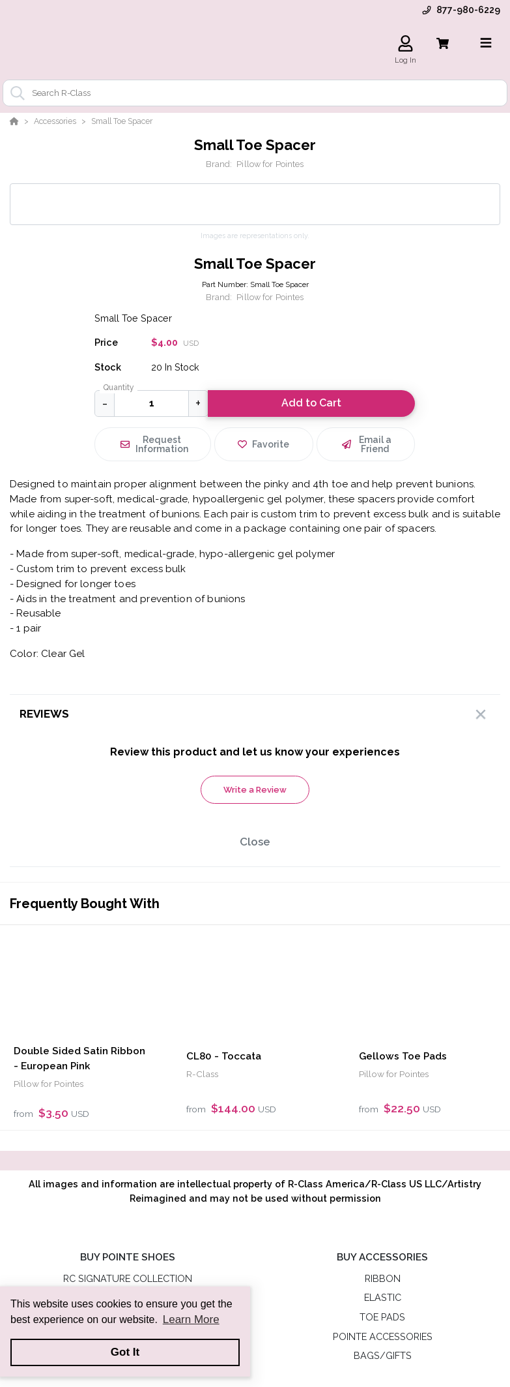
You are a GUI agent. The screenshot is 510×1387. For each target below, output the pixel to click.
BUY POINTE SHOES (127, 1257)
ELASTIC (382, 1297)
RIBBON (383, 1278)
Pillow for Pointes (270, 164)
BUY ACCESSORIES (382, 1257)
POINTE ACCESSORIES (382, 1336)
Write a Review (255, 790)
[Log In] (405, 43)
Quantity (118, 387)
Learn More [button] (191, 1319)
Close (255, 841)
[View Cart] (442, 43)
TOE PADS (382, 1316)
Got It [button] (125, 1352)
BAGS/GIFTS (383, 1355)
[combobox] (255, 93)
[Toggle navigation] (486, 43)
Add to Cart (311, 403)
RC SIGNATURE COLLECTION (127, 1278)
